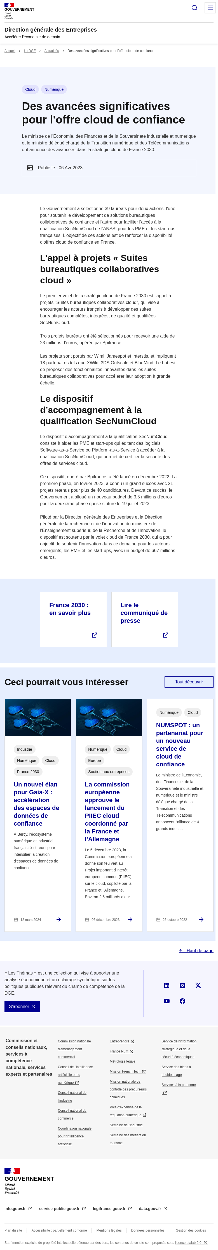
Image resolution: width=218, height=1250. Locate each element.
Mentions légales (109, 1230)
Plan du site (13, 1230)
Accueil (9, 51)
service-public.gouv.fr (60, 1208)
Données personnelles (148, 1230)
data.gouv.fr (150, 1208)
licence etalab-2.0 (188, 1243)
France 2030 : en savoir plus (70, 609)
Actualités (51, 51)
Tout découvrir (189, 681)
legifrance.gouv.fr (109, 1208)
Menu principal (210, 7)
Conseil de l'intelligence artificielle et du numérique (75, 1075)
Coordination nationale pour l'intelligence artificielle (75, 1136)
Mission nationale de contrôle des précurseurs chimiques (128, 1089)
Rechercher (194, 7)
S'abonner (19, 1006)
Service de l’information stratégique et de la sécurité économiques (179, 1049)
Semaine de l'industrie (126, 1125)
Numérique (54, 89)
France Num (119, 1051)
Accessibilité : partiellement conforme (59, 1230)
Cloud (30, 89)
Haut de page (199, 950)
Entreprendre (119, 1041)
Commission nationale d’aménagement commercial (74, 1049)
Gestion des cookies (191, 1230)
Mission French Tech (125, 1071)
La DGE (30, 51)
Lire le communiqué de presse (144, 613)
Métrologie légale (122, 1061)
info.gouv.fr (15, 1208)
